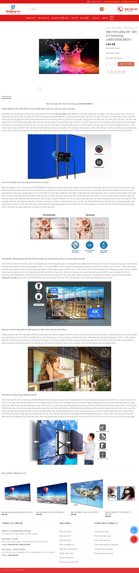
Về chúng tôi (43, 18)
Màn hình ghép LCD (130, 28)
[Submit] (101, 9)
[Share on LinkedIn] (123, 72)
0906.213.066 (25, 544)
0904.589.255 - (14, 544)
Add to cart (126, 64)
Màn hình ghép (117, 28)
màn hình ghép (61, 114)
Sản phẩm (85, 18)
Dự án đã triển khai (60, 18)
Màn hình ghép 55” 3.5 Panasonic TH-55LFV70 (118, 513)
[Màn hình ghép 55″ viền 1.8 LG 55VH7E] (87, 493)
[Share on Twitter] (112, 72)
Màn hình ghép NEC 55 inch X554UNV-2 (50, 512)
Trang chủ (30, 18)
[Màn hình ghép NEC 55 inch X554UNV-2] (52, 493)
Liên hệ (105, 18)
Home (108, 28)
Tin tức (74, 18)
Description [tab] (6, 98)
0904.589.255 (13, 555)
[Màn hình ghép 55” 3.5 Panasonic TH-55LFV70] (121, 493)
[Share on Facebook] (108, 72)
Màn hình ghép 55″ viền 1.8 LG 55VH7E (84, 512)
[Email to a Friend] (115, 72)
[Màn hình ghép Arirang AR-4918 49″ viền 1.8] (18, 493)
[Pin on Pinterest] (119, 72)
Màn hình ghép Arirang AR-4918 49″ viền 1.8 (17, 512)
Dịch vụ (95, 18)
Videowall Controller (9, 278)
